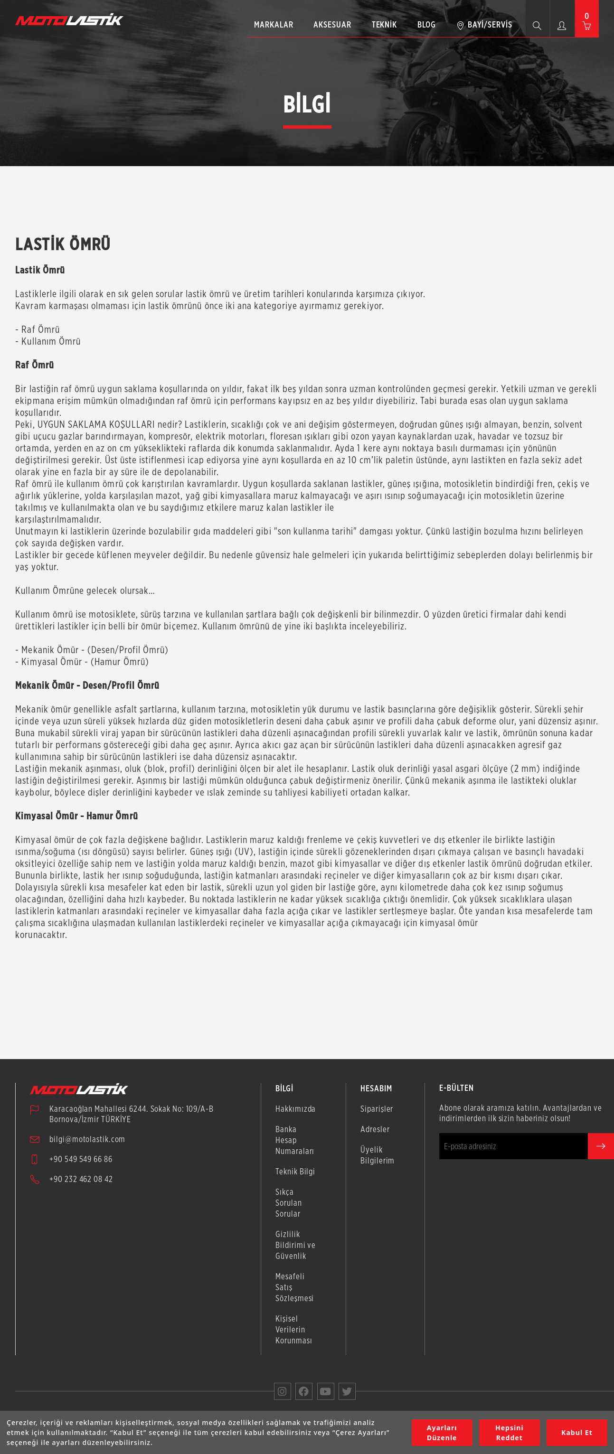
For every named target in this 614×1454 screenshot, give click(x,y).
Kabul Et (577, 1432)
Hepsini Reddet (509, 1432)
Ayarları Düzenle (442, 1432)
